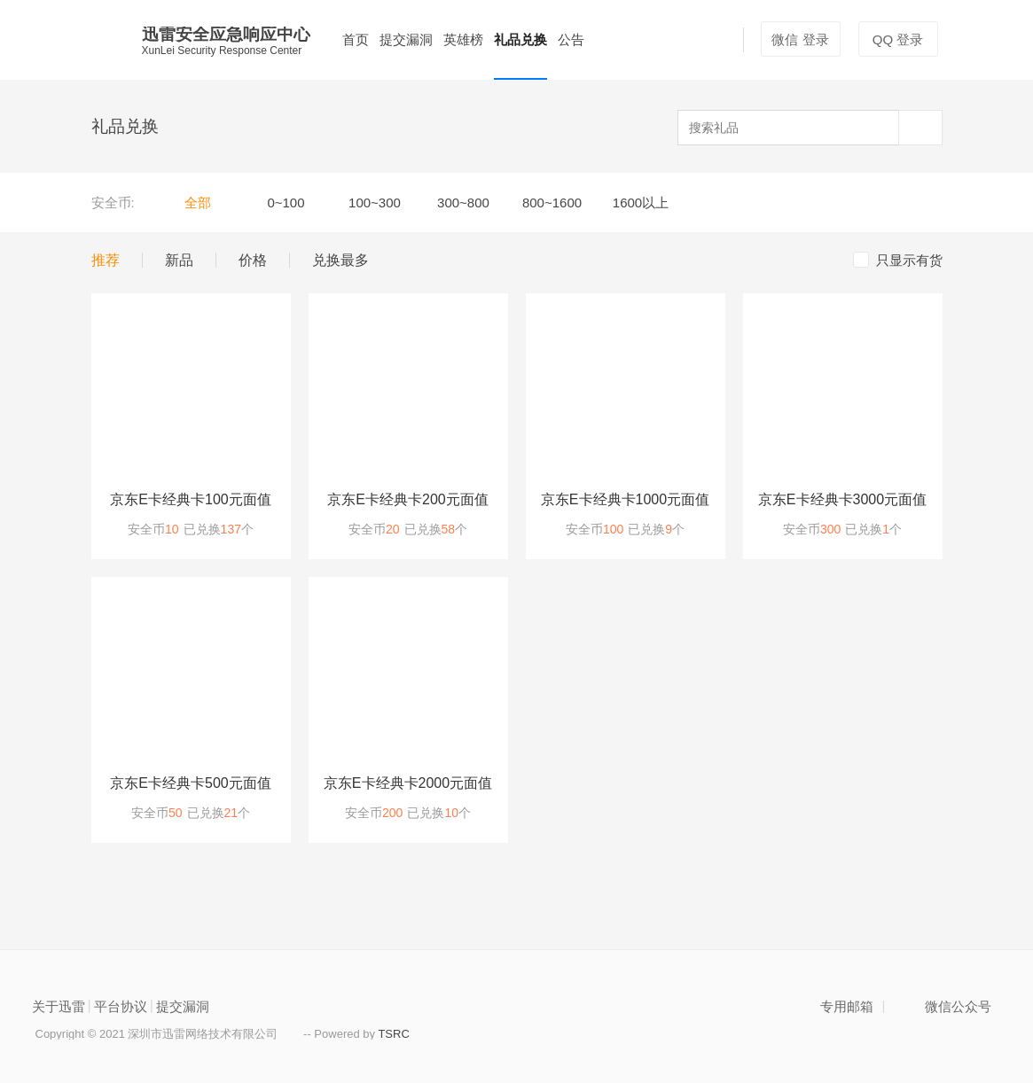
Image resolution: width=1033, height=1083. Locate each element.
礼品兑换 (520, 39)
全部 (197, 202)
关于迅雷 (58, 1006)
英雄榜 (463, 39)
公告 (571, 39)
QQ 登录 (898, 39)
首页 (355, 39)
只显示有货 (898, 260)
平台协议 (120, 1006)
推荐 (105, 260)
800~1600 (552, 202)
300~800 (463, 202)
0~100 (285, 202)
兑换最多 (340, 260)
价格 (259, 260)
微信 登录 (799, 39)
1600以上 (641, 202)
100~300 (374, 202)
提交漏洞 (406, 39)
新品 (179, 260)
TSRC (393, 1033)
